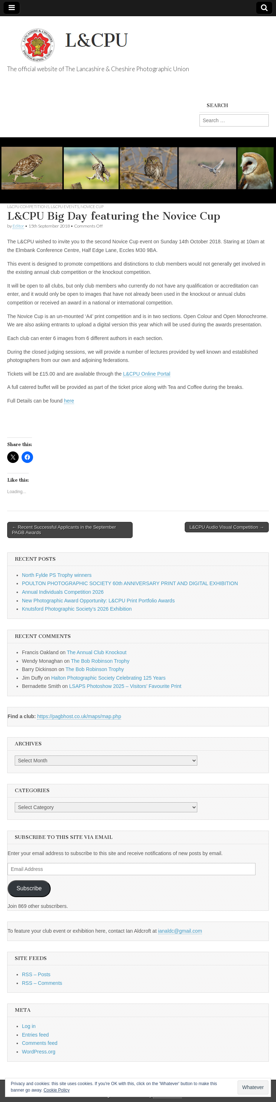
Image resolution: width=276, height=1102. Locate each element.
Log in (29, 1026)
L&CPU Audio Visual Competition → (226, 527)
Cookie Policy (56, 1090)
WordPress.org (38, 1052)
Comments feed (40, 1043)
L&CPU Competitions (28, 206)
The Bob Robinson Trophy (100, 661)
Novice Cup (92, 206)
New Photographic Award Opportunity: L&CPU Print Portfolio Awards (98, 600)
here (69, 401)
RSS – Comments (42, 983)
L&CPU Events (65, 206)
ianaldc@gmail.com (180, 931)
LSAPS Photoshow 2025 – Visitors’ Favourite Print (125, 686)
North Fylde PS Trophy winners (57, 575)
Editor (18, 226)
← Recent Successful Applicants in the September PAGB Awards (64, 530)
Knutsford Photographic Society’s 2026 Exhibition (77, 609)
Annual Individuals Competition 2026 (63, 592)
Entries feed (35, 1035)
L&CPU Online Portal (146, 374)
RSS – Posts (36, 974)
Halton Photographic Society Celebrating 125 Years (108, 678)
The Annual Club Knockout (96, 652)
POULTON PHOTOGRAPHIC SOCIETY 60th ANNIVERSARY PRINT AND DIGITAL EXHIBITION (130, 583)
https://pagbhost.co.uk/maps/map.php (79, 716)
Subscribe (29, 888)
